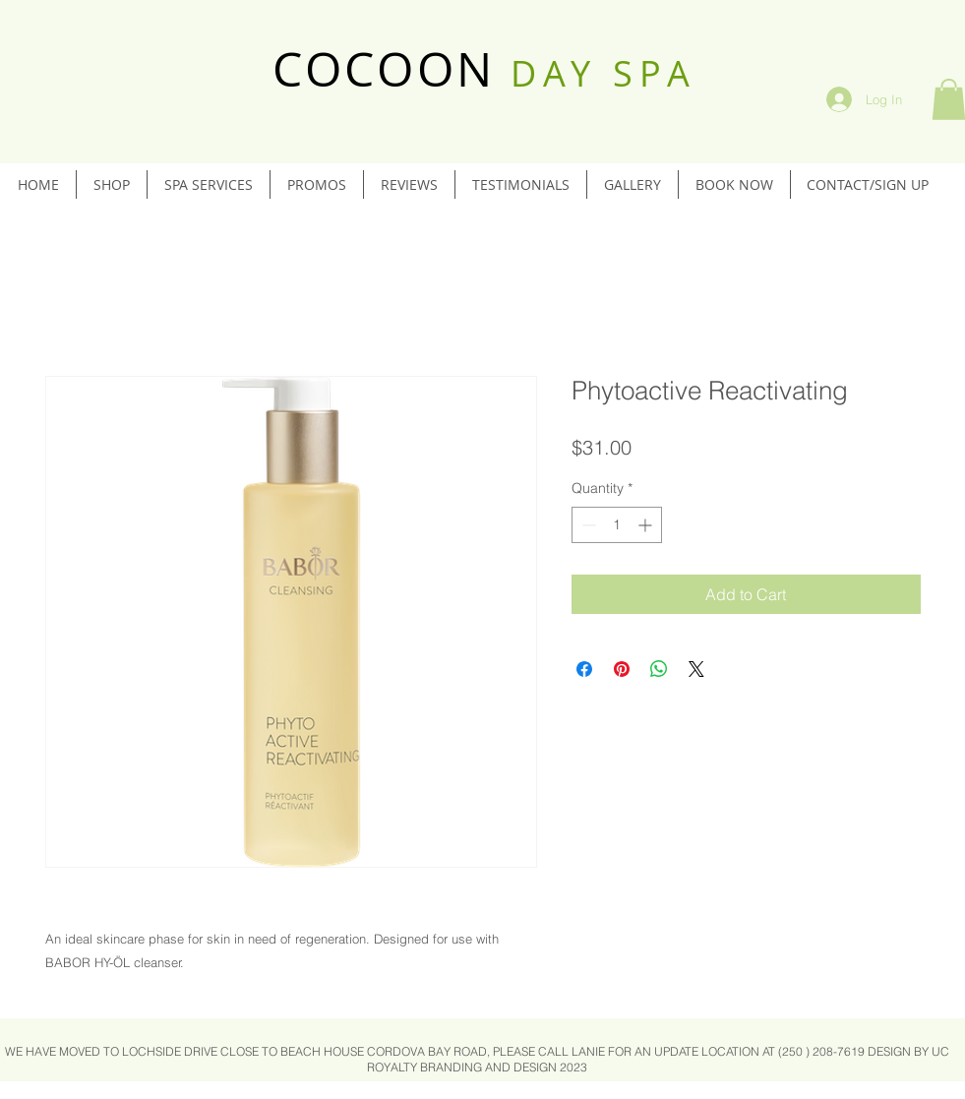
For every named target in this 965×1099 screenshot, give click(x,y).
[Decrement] (586, 525)
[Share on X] (696, 669)
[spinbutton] (616, 525)
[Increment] (646, 525)
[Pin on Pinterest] (621, 669)
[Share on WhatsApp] (659, 669)
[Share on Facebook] (584, 669)
